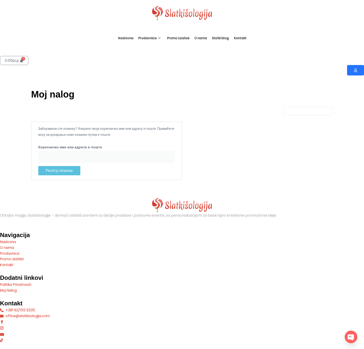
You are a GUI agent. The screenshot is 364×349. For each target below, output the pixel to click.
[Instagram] (182, 327)
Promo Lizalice (176, 38)
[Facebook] (182, 321)
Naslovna (114, 38)
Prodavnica (142, 38)
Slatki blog (227, 38)
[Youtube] (182, 334)
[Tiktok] (182, 340)
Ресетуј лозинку (59, 170)
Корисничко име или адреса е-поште (70, 148)
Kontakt (251, 38)
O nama (203, 38)
